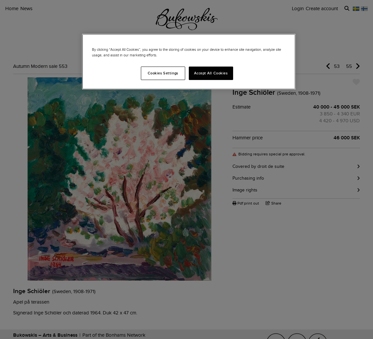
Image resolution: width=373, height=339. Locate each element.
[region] (189, 62)
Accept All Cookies (211, 73)
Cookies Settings (163, 73)
